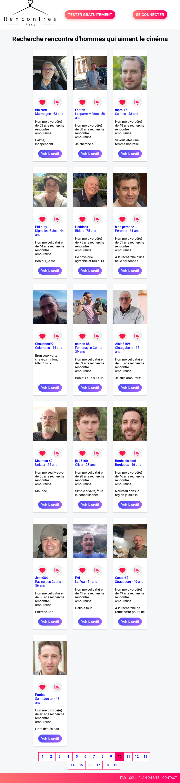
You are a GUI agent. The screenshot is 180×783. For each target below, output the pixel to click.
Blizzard (41, 110)
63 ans (58, 114)
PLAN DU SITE (149, 778)
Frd (77, 578)
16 (89, 765)
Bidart (79, 231)
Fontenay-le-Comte (88, 348)
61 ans (134, 231)
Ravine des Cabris (48, 582)
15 (81, 765)
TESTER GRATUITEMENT (90, 14)
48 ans (133, 114)
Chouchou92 (44, 344)
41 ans (92, 582)
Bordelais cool (125, 461)
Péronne (121, 231)
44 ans (57, 348)
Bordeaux (122, 465)
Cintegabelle (124, 348)
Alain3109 (122, 344)
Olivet (79, 465)
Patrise (40, 695)
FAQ (123, 778)
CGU (132, 778)
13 (145, 756)
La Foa (80, 582)
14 (72, 765)
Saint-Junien (44, 699)
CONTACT (169, 778)
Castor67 (121, 578)
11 (128, 756)
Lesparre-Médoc (87, 114)
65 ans (52, 465)
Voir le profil (50, 154)
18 (107, 765)
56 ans (40, 586)
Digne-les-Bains (46, 231)
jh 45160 (81, 461)
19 (115, 765)
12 (137, 756)
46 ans (136, 465)
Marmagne (43, 114)
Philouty (41, 227)
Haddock (81, 227)
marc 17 (121, 110)
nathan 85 (82, 344)
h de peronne (124, 227)
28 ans (91, 465)
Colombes (42, 348)
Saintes (120, 114)
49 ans (138, 582)
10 (119, 756)
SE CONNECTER (150, 14)
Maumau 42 (43, 461)
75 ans (91, 231)
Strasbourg (123, 582)
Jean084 (41, 578)
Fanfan (80, 110)
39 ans (80, 352)
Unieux (40, 465)
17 (98, 765)
